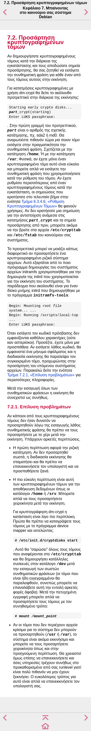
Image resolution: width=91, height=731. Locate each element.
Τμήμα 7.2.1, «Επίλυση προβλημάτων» (40, 375)
